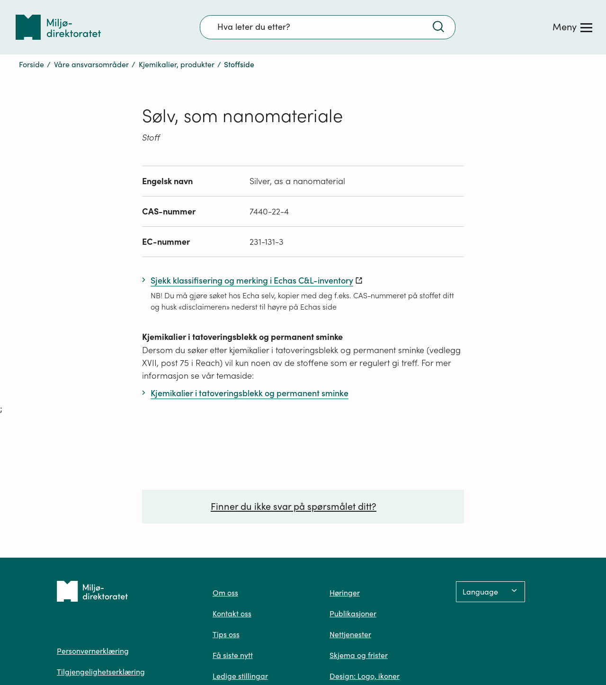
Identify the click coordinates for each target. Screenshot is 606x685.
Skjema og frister (359, 655)
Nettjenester (350, 634)
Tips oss (226, 634)
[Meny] (572, 27)
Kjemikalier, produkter (176, 64)
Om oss (225, 592)
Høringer (345, 592)
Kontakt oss (232, 613)
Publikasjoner (353, 613)
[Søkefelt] (327, 27)
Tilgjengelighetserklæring (101, 671)
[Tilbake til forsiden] (58, 27)
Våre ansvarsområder (91, 64)
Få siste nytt (233, 655)
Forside (31, 64)
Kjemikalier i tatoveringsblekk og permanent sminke (242, 336)
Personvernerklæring (93, 651)
